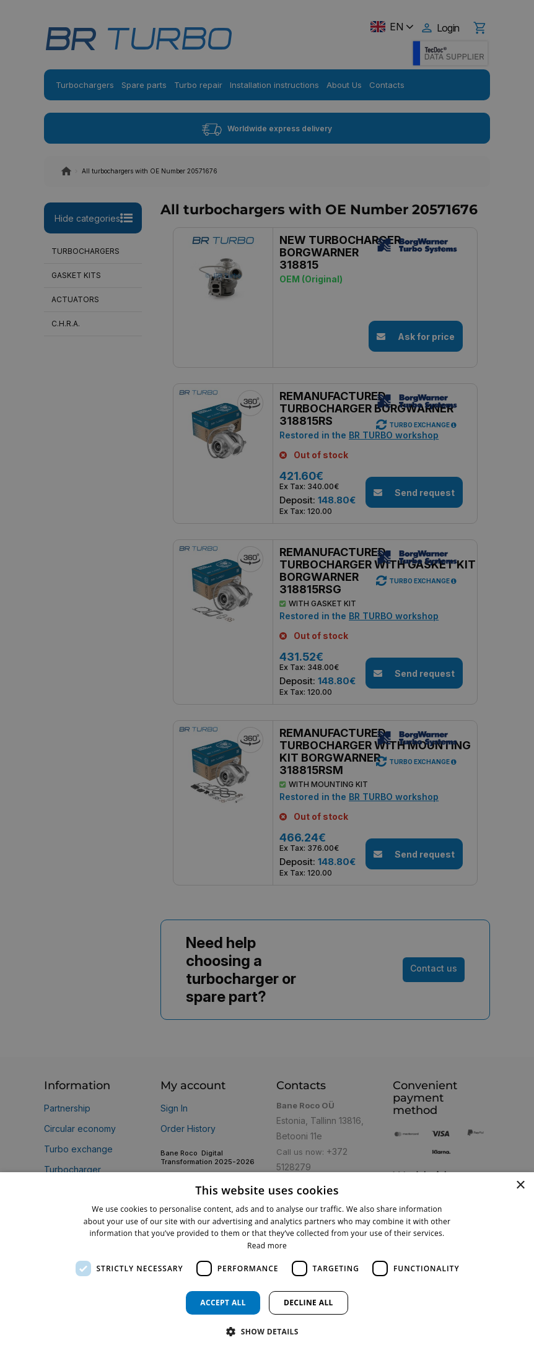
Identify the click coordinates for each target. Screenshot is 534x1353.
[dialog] (267, 1262)
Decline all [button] (308, 1302)
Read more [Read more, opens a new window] (267, 1245)
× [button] (520, 1185)
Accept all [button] (223, 1302)
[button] (267, 1331)
